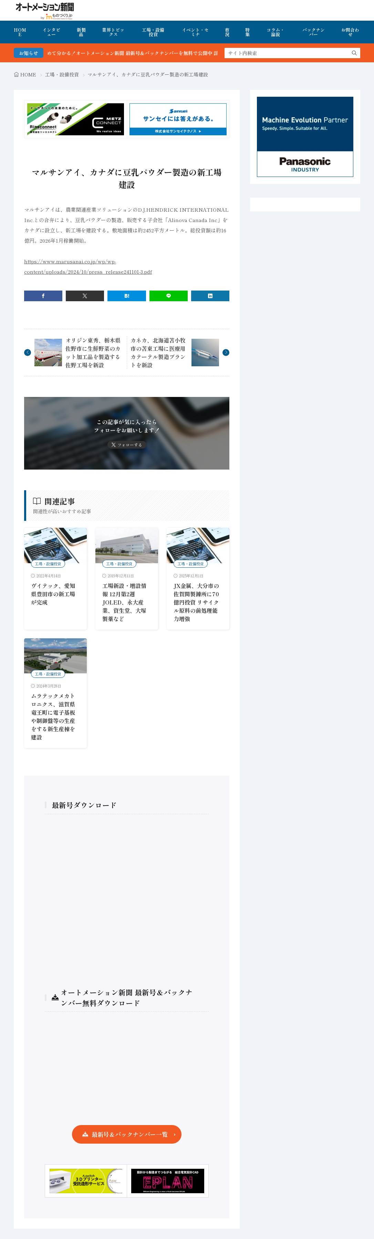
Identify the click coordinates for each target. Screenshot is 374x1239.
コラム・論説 (275, 32)
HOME (20, 32)
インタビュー (51, 32)
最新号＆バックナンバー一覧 (130, 1134)
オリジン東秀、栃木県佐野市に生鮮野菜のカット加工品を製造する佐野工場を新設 (93, 352)
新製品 (81, 32)
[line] (168, 296)
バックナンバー (313, 32)
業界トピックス (113, 32)
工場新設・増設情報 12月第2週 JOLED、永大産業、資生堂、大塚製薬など (124, 602)
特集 (247, 32)
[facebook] (43, 296)
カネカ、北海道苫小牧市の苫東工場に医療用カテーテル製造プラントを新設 (158, 352)
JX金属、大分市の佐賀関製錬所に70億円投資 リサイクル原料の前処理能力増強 (196, 602)
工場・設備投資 (153, 32)
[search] (354, 53)
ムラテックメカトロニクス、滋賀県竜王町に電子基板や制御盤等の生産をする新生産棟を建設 (53, 716)
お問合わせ (350, 32)
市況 (227, 32)
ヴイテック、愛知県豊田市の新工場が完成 (53, 593)
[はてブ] (126, 296)
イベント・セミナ (195, 32)
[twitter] (85, 296)
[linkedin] (210, 296)
